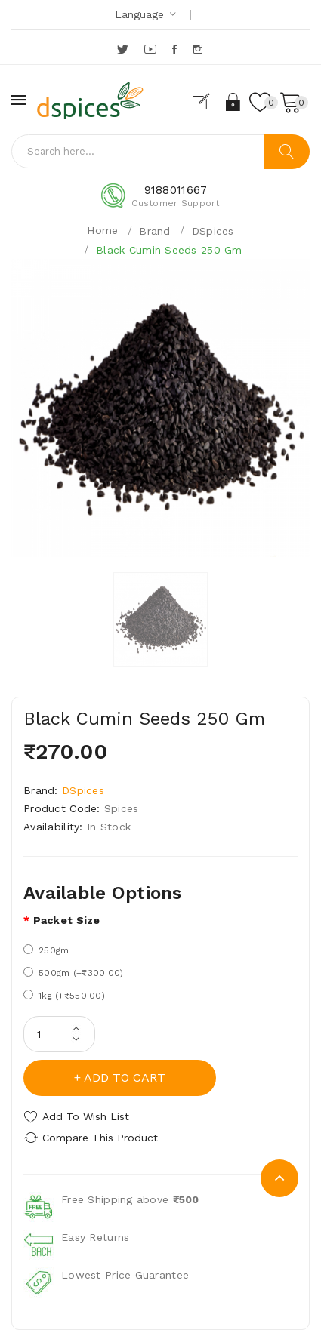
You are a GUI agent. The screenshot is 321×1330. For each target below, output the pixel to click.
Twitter (123, 49)
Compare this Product (100, 1137)
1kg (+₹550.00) (64, 995)
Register (207, 102)
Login (234, 102)
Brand (154, 231)
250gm (46, 950)
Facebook (175, 49)
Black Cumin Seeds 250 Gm (169, 250)
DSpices (213, 231)
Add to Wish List (85, 1116)
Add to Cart (124, 1077)
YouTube (151, 49)
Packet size (66, 920)
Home (102, 230)
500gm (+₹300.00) (73, 972)
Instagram (199, 49)
